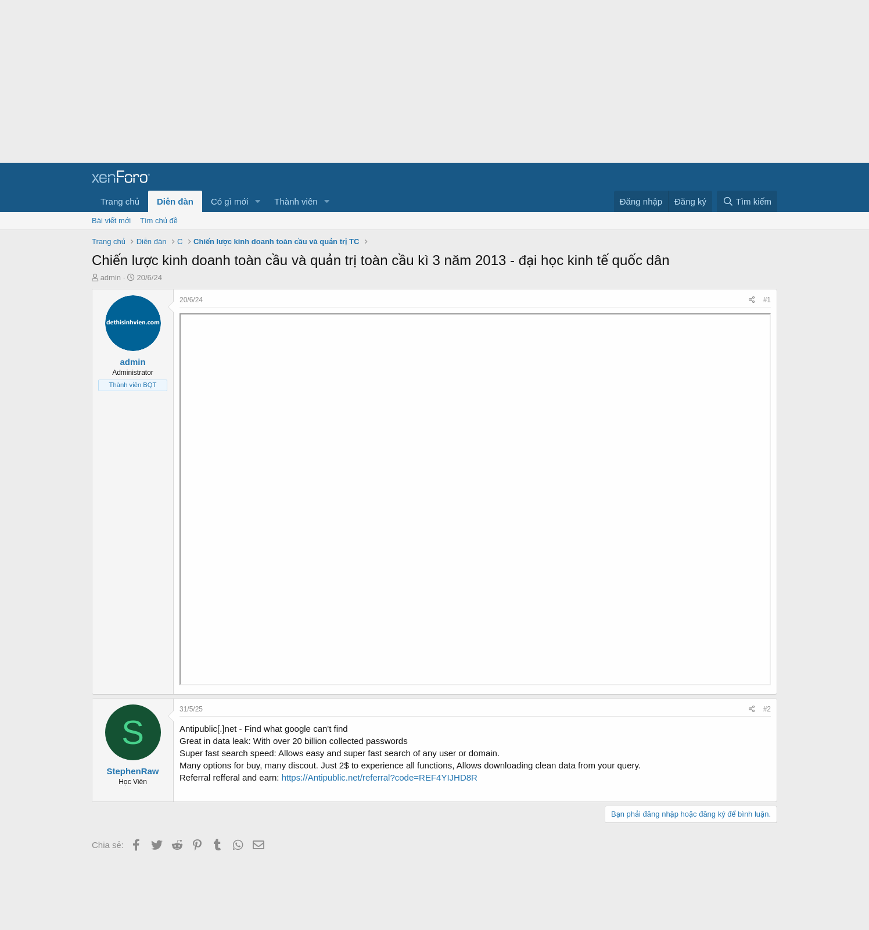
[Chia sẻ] (752, 300)
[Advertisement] (348, 81)
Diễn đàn (175, 201)
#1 (767, 300)
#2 (767, 709)
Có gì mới (229, 201)
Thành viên (295, 201)
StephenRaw (132, 771)
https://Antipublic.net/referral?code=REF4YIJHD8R (379, 777)
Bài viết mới (111, 220)
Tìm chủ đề (159, 220)
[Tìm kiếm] (747, 201)
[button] (257, 201)
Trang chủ (119, 201)
